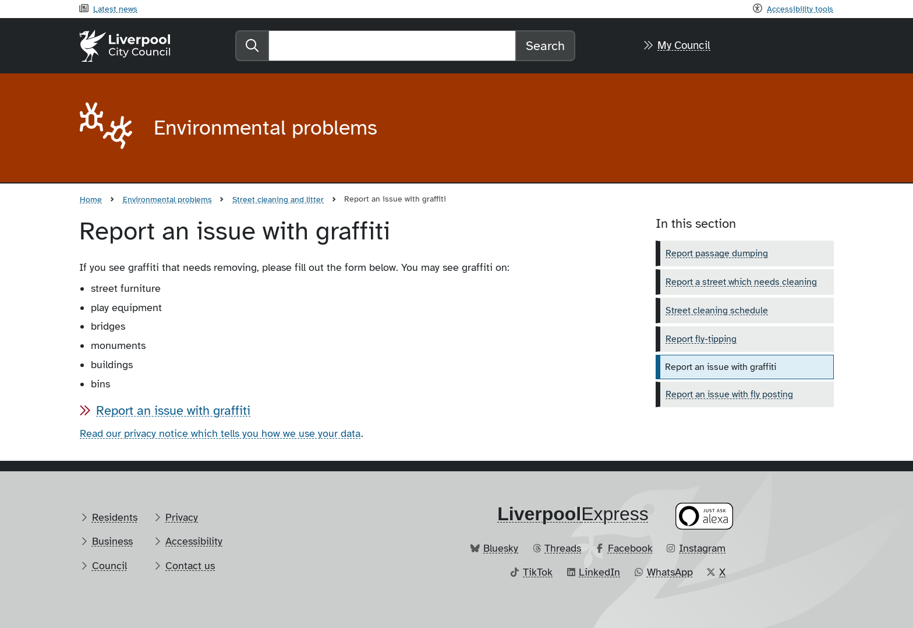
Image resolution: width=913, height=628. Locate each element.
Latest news (115, 8)
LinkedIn (599, 572)
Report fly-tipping (701, 339)
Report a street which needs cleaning (741, 282)
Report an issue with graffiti (173, 410)
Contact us (190, 565)
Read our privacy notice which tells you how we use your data (220, 433)
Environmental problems (167, 199)
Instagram (702, 548)
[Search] (392, 45)
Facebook (630, 548)
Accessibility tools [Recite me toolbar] (800, 8)
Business (112, 541)
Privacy (181, 517)
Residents (114, 517)
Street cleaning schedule (717, 310)
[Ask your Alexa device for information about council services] (705, 515)
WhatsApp (670, 572)
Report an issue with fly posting (729, 394)
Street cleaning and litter (278, 199)
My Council (683, 45)
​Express (573, 513)
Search (545, 46)
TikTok (538, 572)
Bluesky (500, 548)
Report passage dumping (717, 253)
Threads (562, 548)
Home (91, 199)
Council (109, 565)
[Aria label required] (107, 128)
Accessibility (193, 541)
